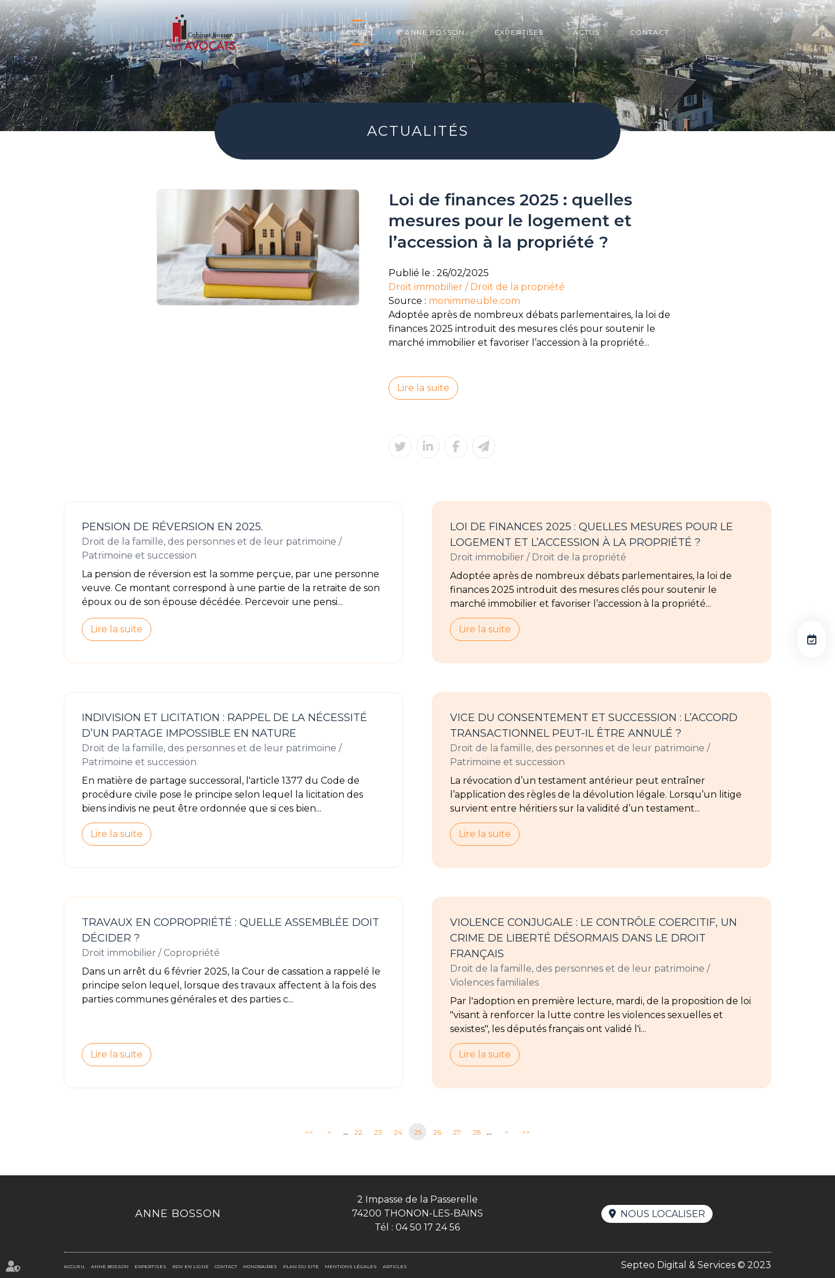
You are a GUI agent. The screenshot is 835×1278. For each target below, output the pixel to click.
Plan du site (301, 1266)
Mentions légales (351, 1266)
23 (378, 1132)
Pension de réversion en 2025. (172, 526)
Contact (649, 32)
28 (477, 1132)
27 (457, 1132)
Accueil (357, 32)
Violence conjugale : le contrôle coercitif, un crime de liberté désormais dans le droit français (593, 938)
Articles (395, 1266)
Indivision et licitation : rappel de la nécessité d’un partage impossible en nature (224, 725)
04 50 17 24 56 (427, 1227)
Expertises (519, 32)
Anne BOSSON (434, 32)
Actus (586, 32)
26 (437, 1132)
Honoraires (260, 1266)
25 (418, 1132)
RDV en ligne (812, 639)
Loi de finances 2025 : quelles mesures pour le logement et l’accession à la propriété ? (591, 534)
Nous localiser (662, 1213)
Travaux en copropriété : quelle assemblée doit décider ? (230, 930)
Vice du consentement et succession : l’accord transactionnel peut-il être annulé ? (594, 725)
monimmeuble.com (474, 300)
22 (358, 1132)
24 (398, 1132)
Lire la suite (423, 387)
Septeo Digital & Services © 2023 (696, 1264)
